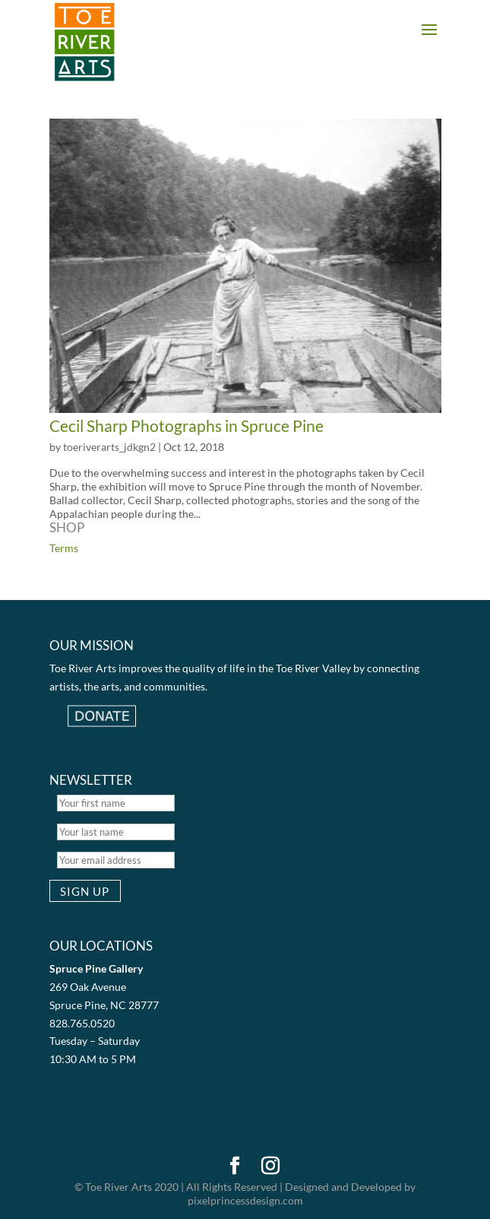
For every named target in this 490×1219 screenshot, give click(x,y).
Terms (63, 547)
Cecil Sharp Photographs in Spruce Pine (186, 425)
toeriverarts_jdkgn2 (109, 446)
